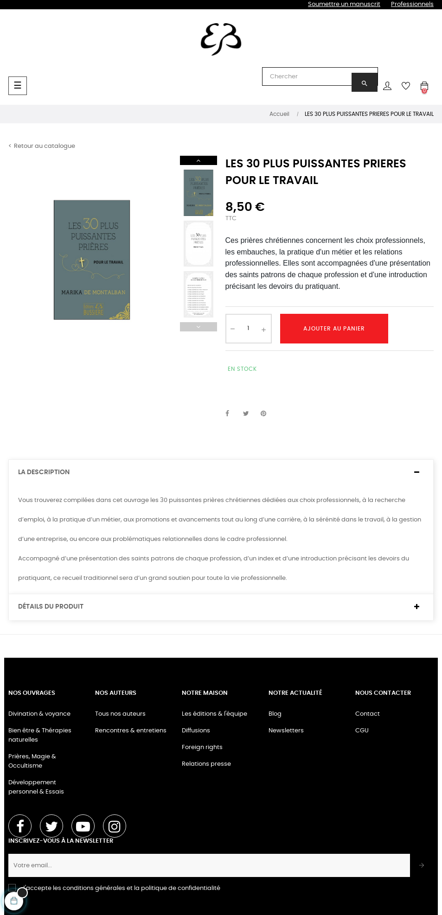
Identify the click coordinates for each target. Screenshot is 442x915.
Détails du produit (50, 607)
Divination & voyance (39, 714)
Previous (198, 326)
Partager (232, 414)
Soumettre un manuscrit (344, 4)
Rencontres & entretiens (131, 731)
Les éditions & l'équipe (214, 714)
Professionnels (412, 4)
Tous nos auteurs (120, 714)
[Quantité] (248, 329)
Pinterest (268, 414)
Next (198, 160)
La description (44, 472)
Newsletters (286, 731)
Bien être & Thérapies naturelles (39, 735)
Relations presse (206, 764)
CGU (362, 731)
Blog (275, 714)
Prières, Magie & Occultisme (32, 761)
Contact (367, 714)
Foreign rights (202, 747)
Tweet (250, 414)
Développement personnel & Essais (36, 787)
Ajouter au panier (334, 328)
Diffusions (196, 731)
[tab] (221, 472)
